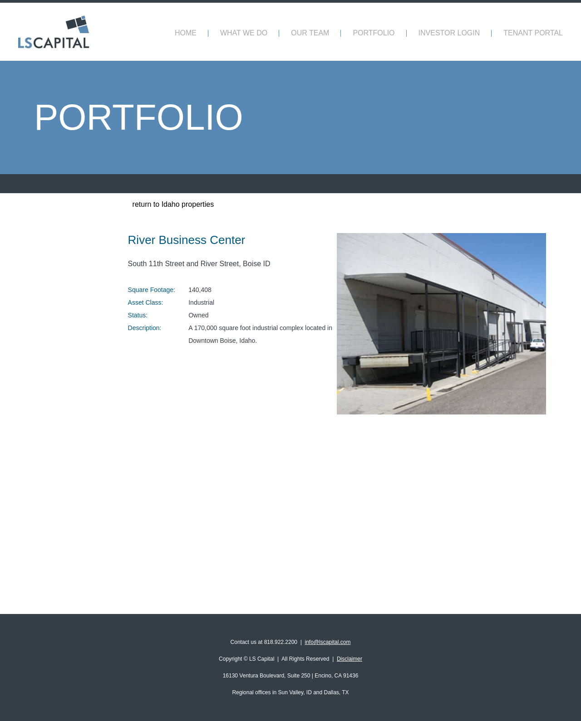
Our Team (310, 33)
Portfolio (373, 33)
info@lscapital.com (328, 642)
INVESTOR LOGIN (449, 33)
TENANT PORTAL (533, 33)
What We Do (243, 33)
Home (186, 33)
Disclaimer (349, 659)
